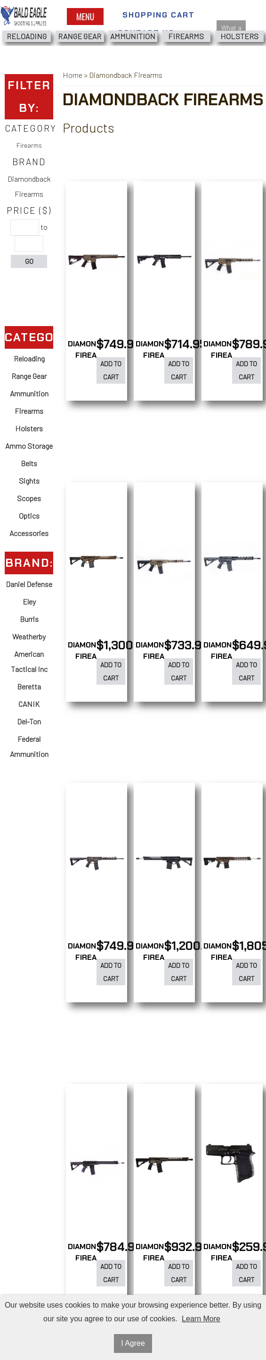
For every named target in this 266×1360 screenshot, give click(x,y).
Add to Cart (110, 370)
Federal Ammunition (29, 746)
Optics (29, 515)
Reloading (27, 36)
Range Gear (79, 36)
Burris (29, 618)
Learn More (201, 1319)
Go (29, 261)
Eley (29, 601)
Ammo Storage (29, 445)
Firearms (186, 36)
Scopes (29, 498)
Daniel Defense (29, 583)
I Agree (133, 1343)
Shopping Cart (158, 15)
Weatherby (29, 636)
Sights (29, 480)
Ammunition (132, 36)
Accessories (28, 533)
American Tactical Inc (29, 661)
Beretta (29, 686)
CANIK (29, 703)
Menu (85, 16)
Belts (29, 463)
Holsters (239, 36)
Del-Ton (29, 721)
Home (72, 74)
